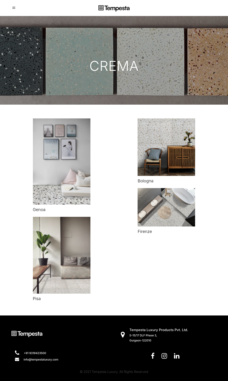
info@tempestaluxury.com (41, 359)
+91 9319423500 (35, 353)
